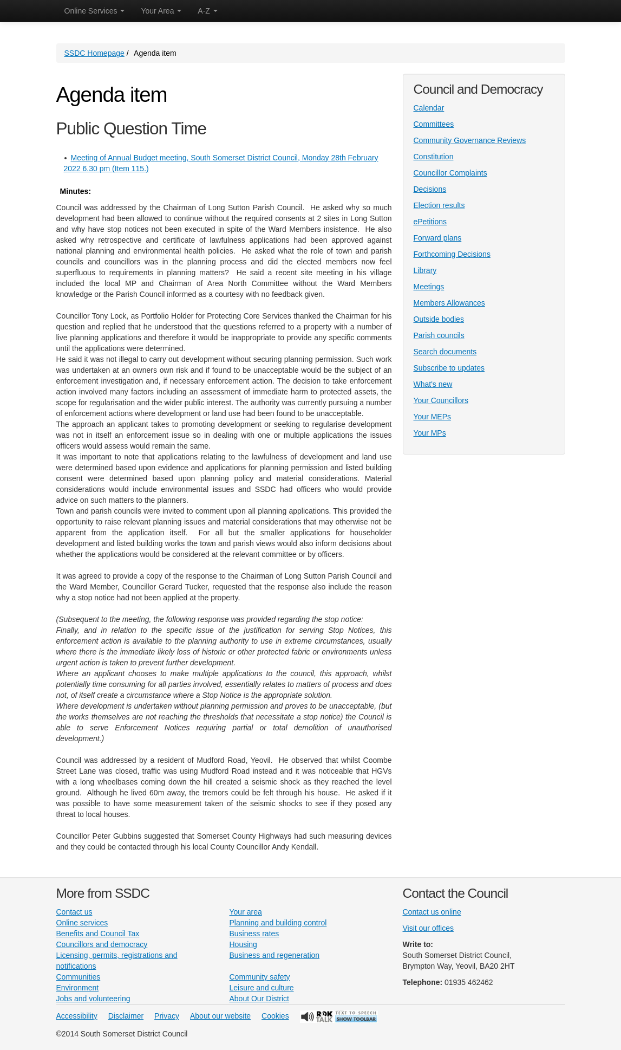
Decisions (430, 189)
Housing (243, 944)
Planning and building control (278, 922)
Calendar (429, 107)
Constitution (434, 156)
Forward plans (438, 238)
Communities (78, 977)
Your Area (161, 11)
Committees (434, 124)
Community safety (260, 977)
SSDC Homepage (94, 53)
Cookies (275, 1016)
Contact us (74, 912)
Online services (82, 922)
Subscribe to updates (449, 368)
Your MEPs (433, 416)
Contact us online (432, 912)
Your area (246, 912)
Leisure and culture (262, 987)
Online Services (94, 11)
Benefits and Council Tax (98, 933)
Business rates (254, 933)
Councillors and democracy (102, 944)
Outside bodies (439, 319)
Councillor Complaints (450, 172)
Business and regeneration (275, 955)
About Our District (259, 998)
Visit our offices (428, 928)
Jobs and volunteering (93, 998)
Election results (439, 205)
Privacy (166, 1016)
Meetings (429, 286)
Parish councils (439, 335)
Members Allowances (449, 303)
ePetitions (430, 221)
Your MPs (430, 433)
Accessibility (76, 1016)
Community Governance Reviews (470, 140)
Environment (77, 987)
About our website (220, 1016)
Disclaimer (125, 1016)
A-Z (207, 11)
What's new (433, 384)
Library (425, 270)
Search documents (445, 351)
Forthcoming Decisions (452, 254)
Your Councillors (441, 400)
